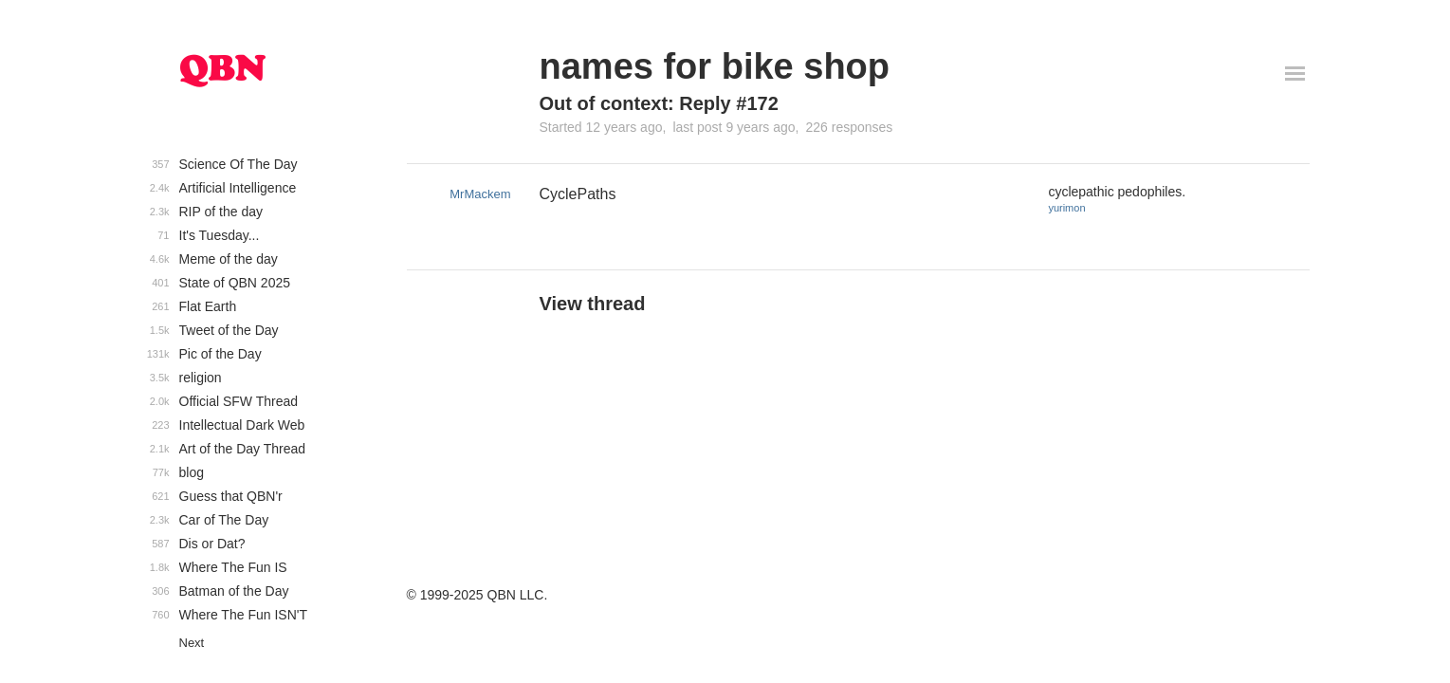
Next (192, 643)
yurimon (1066, 207)
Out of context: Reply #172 (659, 103)
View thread (593, 303)
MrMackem (480, 194)
